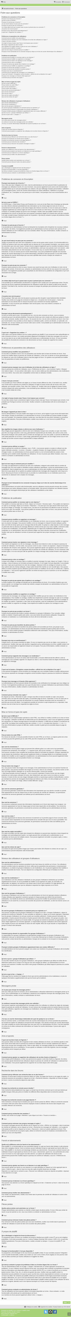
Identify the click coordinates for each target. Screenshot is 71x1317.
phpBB (10, 1310)
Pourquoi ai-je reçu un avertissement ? (12, 70)
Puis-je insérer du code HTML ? (10, 85)
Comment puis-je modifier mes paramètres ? (14, 38)
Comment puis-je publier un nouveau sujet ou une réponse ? (18, 57)
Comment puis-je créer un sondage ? (12, 62)
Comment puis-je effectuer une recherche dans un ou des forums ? (20, 136)
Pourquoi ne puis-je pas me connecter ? (12, 25)
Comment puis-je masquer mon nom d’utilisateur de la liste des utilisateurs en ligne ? (24, 39)
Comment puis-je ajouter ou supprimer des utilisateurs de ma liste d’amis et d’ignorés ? (25, 131)
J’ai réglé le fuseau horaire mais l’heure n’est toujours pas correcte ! (20, 43)
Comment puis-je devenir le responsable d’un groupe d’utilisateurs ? (20, 109)
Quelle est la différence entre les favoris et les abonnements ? (18, 149)
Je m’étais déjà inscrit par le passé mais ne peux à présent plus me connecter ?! (23, 27)
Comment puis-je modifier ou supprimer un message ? (16, 59)
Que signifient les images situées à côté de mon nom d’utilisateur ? (20, 46)
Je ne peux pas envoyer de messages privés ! (14, 120)
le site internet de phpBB (53, 419)
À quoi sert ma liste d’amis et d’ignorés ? (13, 129)
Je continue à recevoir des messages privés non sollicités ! (17, 122)
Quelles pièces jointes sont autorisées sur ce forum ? (16, 160)
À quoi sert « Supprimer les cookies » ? (12, 32)
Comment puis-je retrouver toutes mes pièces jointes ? (16, 162)
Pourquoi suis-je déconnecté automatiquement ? (15, 30)
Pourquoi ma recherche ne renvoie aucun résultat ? (15, 138)
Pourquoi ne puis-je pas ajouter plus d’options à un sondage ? (18, 64)
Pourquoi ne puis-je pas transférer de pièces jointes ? (16, 69)
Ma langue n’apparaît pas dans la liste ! (12, 44)
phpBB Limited (48, 1237)
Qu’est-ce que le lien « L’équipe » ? (11, 114)
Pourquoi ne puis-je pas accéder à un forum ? (14, 67)
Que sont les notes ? (7, 93)
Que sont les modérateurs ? (9, 104)
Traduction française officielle (8, 1312)
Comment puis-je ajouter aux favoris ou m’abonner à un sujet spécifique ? (21, 151)
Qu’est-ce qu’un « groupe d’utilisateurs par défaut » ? (16, 112)
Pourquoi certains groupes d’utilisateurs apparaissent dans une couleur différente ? (24, 111)
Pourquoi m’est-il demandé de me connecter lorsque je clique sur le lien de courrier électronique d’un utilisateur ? (32, 51)
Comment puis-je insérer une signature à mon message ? (17, 60)
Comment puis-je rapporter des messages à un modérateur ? (18, 72)
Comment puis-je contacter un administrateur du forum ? (17, 172)
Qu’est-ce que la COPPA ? (9, 20)
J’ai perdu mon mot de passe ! (10, 28)
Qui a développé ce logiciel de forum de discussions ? (16, 167)
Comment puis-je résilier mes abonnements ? (14, 154)
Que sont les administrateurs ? (10, 102)
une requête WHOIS (35, 1270)
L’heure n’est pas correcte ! (9, 41)
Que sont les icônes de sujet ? (10, 96)
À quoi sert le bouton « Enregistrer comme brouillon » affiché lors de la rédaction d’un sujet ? (27, 74)
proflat (5, 1313)
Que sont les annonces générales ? (11, 90)
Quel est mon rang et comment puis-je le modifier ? (15, 49)
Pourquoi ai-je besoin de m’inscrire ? (11, 18)
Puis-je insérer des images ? (9, 88)
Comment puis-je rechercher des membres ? (14, 142)
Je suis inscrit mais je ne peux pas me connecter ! (15, 23)
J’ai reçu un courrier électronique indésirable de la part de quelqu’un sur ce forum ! (24, 123)
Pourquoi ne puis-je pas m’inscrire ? (11, 22)
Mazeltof (12, 1313)
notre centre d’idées (39, 1254)
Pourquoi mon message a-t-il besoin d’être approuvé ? (16, 76)
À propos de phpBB (54, 1241)
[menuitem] (3, 2)
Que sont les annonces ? (8, 91)
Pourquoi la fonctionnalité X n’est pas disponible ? (15, 169)
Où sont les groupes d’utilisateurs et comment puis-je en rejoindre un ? (21, 107)
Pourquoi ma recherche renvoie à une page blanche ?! (16, 140)
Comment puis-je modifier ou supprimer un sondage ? (16, 65)
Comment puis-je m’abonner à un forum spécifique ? (16, 152)
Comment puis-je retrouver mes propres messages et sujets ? (18, 143)
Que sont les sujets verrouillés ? (10, 95)
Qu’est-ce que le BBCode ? (9, 83)
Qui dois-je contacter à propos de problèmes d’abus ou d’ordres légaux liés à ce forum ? (25, 171)
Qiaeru (18, 1312)
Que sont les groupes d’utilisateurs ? (11, 106)
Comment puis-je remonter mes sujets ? (12, 77)
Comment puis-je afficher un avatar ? (12, 48)
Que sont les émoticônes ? (9, 86)
